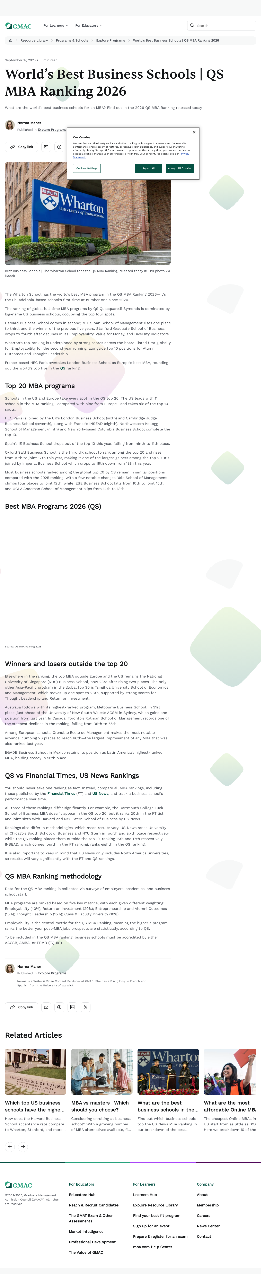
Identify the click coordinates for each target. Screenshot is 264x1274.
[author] (10, 126)
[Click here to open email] (46, 147)
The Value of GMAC (86, 1252)
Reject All (148, 168)
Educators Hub (82, 1195)
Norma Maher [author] (29, 123)
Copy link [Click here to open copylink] (21, 147)
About (202, 1195)
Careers (203, 1215)
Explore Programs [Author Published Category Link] (52, 973)
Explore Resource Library (155, 1205)
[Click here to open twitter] (85, 1007)
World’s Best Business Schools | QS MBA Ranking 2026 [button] (176, 40)
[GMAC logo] (18, 25)
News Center (208, 1226)
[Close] (194, 132)
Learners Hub (145, 1195)
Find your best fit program (156, 1215)
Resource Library (34, 40)
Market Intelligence (86, 1231)
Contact (204, 1236)
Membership (208, 1205)
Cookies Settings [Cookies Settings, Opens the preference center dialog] (86, 168)
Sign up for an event (151, 1226)
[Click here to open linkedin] (72, 1007)
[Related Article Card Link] (35, 1090)
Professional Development (92, 1242)
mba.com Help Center (152, 1247)
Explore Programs (110, 40)
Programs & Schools (72, 40)
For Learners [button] (56, 25)
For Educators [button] (89, 25)
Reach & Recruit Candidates (93, 1205)
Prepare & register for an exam (160, 1236)
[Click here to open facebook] (59, 147)
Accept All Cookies (180, 168)
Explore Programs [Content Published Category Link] (52, 130)
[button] (10, 40)
